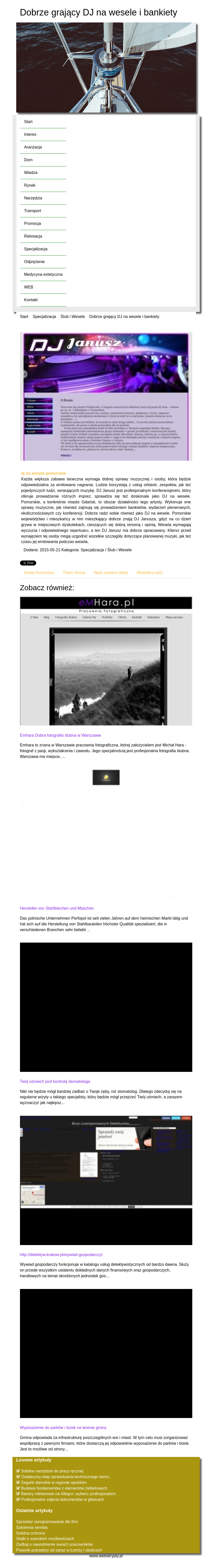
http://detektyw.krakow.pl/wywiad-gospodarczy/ (61, 1255)
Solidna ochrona (30, 1533)
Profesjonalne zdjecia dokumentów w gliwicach (62, 1499)
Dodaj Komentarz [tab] (39, 572)
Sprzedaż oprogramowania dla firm (47, 1522)
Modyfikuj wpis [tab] (150, 572)
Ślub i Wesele (72, 316)
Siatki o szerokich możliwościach (45, 1539)
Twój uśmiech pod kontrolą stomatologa (55, 1081)
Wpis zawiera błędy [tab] (111, 572)
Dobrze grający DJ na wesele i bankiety (124, 316)
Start (24, 316)
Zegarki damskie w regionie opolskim (54, 1482)
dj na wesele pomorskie (43, 473)
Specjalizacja (44, 316)
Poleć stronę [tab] (74, 572)
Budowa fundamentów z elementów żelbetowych (64, 1488)
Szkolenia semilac (32, 1527)
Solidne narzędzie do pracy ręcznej (52, 1471)
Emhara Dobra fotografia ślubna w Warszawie (60, 735)
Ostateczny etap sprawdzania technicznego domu (65, 1477)
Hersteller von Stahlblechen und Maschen (57, 908)
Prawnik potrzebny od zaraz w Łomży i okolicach (59, 1550)
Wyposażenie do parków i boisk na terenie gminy (63, 1427)
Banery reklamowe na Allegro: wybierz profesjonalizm (68, 1494)
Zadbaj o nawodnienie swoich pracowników (54, 1544)
